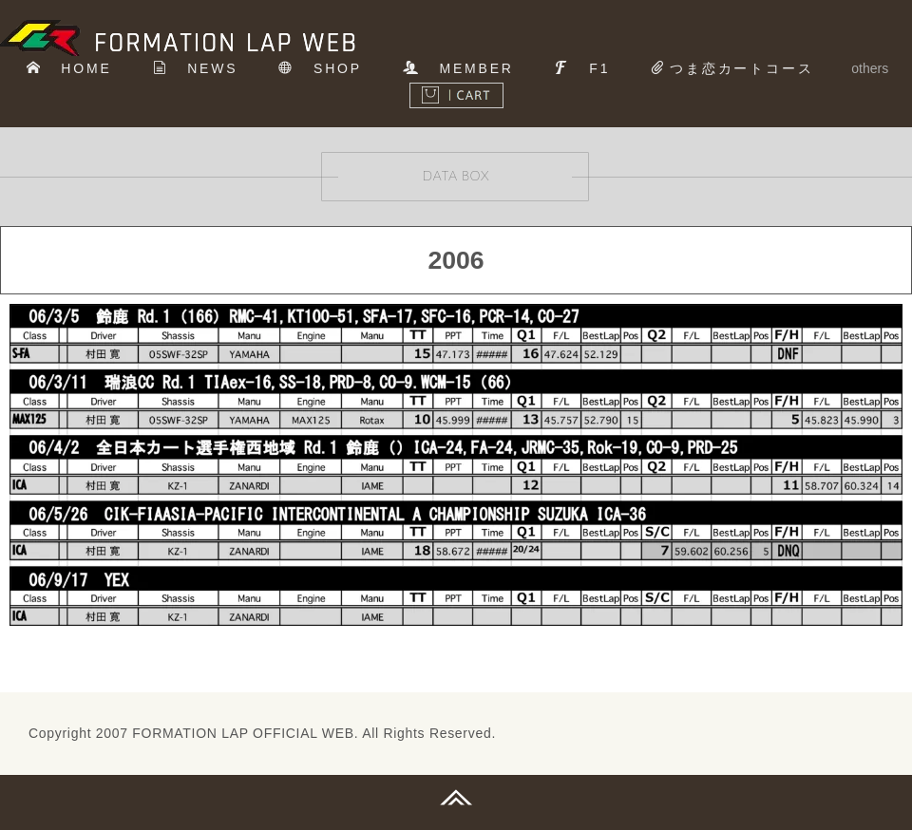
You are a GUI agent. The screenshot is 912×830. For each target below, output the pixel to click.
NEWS (195, 68)
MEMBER (458, 68)
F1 (583, 68)
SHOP (320, 68)
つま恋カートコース (732, 68)
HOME (69, 68)
